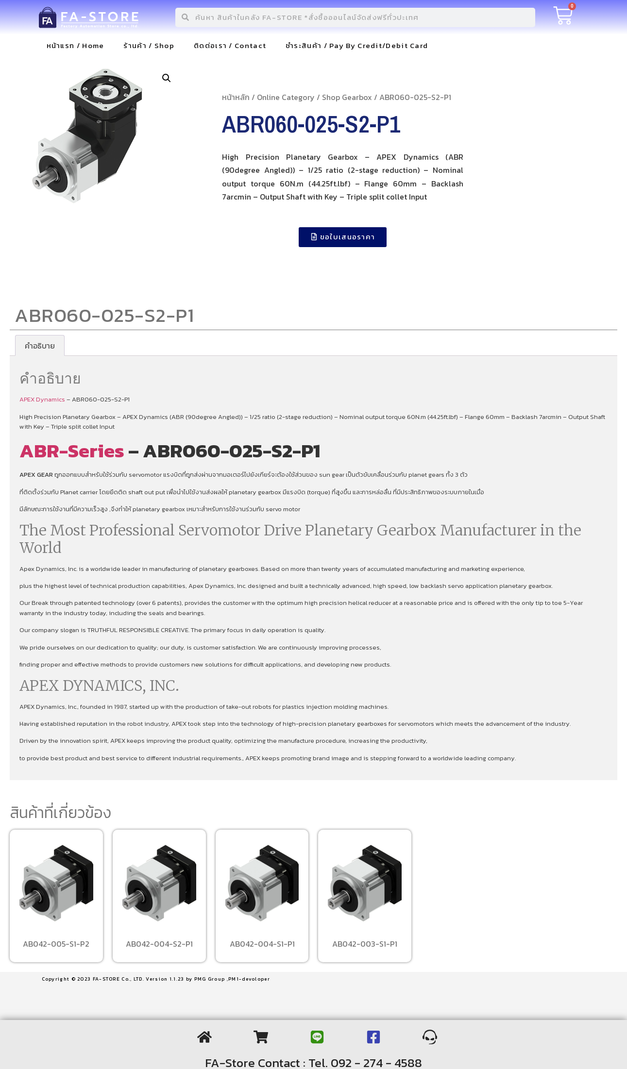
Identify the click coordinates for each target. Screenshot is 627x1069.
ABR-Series (71, 450)
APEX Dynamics (42, 399)
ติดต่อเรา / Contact (230, 45)
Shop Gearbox (347, 97)
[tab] (40, 345)
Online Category (286, 97)
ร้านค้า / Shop (148, 45)
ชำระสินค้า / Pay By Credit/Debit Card (357, 45)
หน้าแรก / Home (75, 45)
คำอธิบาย (40, 345)
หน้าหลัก (236, 97)
